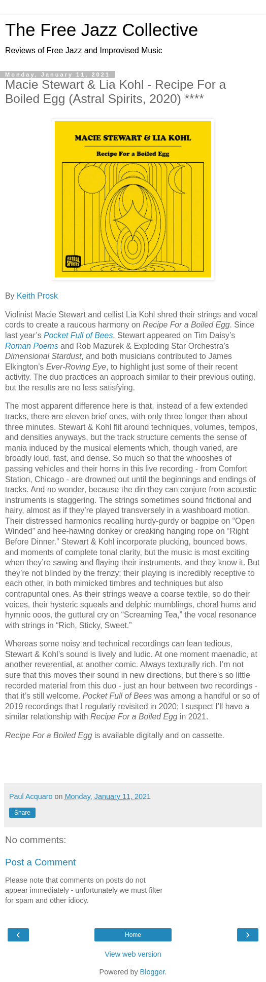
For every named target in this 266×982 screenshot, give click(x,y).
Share (22, 812)
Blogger (152, 972)
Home (133, 934)
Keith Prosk (37, 296)
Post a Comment (40, 862)
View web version (133, 954)
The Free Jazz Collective (101, 30)
